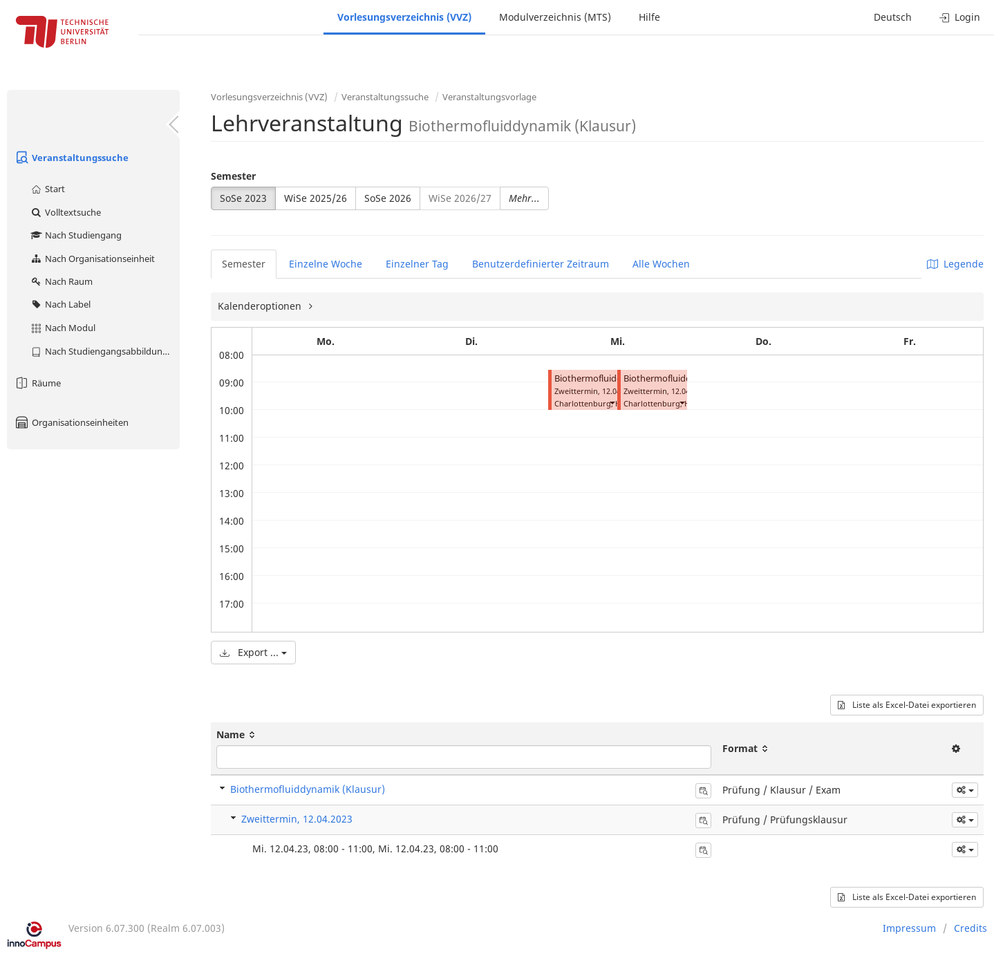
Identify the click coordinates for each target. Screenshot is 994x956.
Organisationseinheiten (71, 422)
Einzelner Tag (417, 263)
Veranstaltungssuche (71, 157)
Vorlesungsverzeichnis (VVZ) (404, 17)
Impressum (909, 928)
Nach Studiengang (76, 235)
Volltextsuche (65, 212)
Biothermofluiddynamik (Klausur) (307, 789)
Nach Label (60, 304)
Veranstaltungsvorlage (489, 97)
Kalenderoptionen (261, 305)
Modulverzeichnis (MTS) (555, 17)
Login (959, 17)
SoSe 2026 (387, 198)
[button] (611, 402)
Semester (233, 175)
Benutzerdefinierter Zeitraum (540, 263)
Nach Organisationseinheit (92, 258)
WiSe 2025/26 (315, 198)
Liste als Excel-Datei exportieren (907, 705)
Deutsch (893, 17)
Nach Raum (61, 281)
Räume (37, 383)
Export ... (253, 652)
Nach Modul (62, 327)
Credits (970, 928)
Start (47, 188)
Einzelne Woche (325, 263)
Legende (955, 263)
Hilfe (649, 17)
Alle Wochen (661, 263)
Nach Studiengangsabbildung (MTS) (105, 351)
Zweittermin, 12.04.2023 (297, 818)
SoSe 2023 (243, 198)
